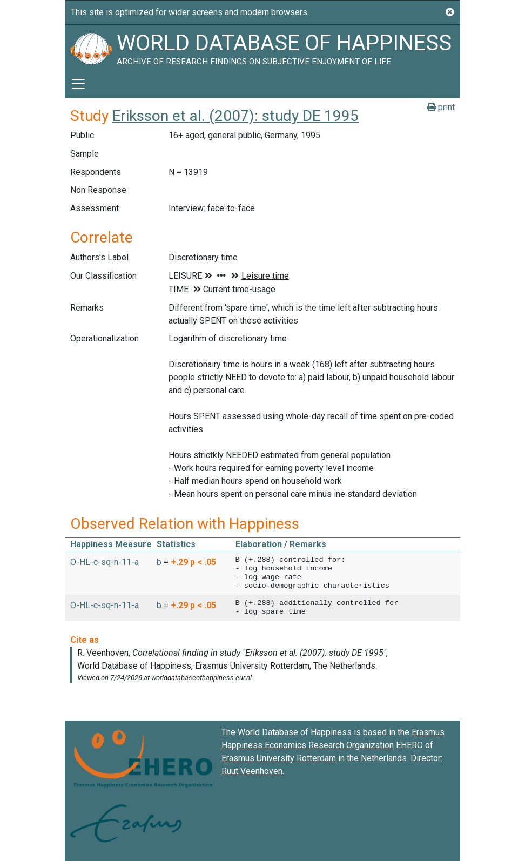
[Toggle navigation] (78, 83)
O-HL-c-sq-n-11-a (104, 562)
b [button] (160, 562)
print (441, 107)
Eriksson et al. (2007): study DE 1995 (235, 116)
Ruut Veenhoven (251, 771)
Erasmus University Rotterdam (278, 758)
